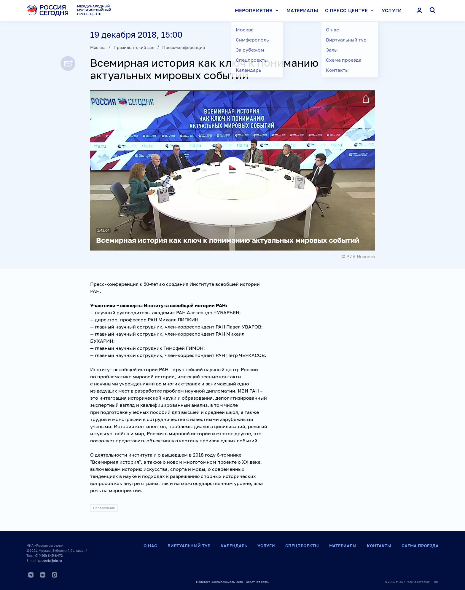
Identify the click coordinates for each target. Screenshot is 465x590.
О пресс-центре (351, 10)
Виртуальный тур (189, 545)
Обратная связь (257, 581)
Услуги (392, 10)
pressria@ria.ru (50, 560)
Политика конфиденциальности (219, 581)
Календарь (234, 545)
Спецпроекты (302, 545)
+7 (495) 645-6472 (48, 555)
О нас (150, 545)
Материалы (302, 10)
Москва (98, 47)
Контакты (379, 545)
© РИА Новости (358, 256)
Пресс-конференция (183, 47)
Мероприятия (258, 10)
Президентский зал (134, 47)
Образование (104, 508)
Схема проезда (420, 545)
